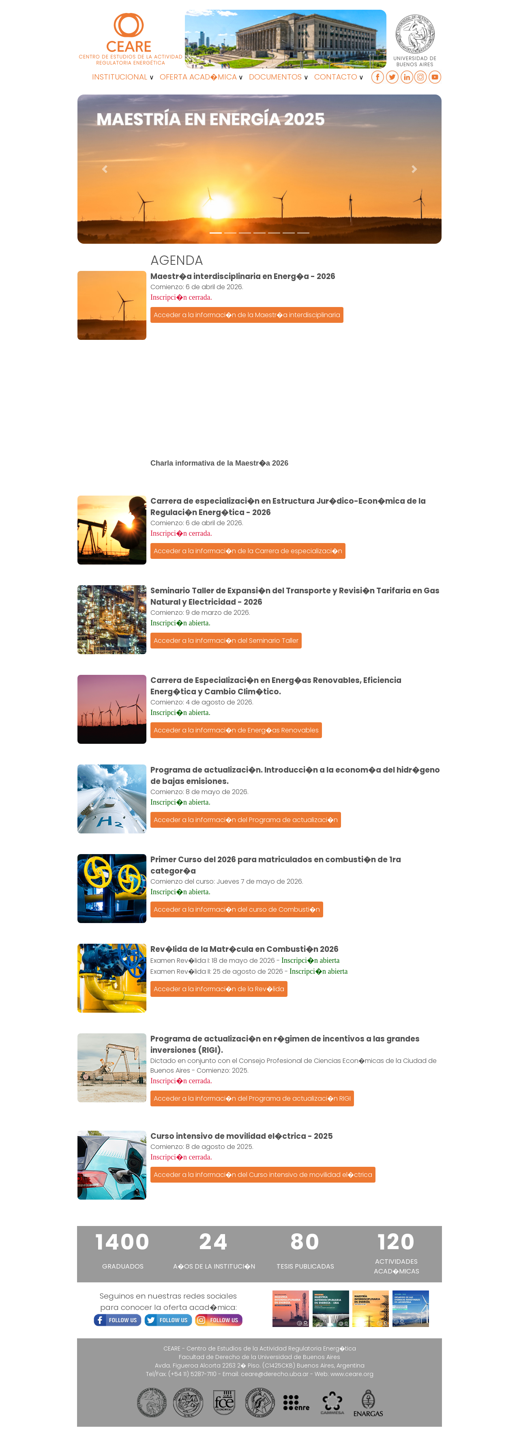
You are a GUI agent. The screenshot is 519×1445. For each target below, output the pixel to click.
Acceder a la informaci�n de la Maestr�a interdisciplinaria (247, 315)
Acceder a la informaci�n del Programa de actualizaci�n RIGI (252, 1098)
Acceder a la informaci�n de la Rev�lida (219, 989)
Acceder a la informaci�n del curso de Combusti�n (237, 909)
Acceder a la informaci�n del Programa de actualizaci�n (246, 819)
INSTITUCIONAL (119, 76)
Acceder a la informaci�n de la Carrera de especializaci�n (248, 551)
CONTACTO (335, 76)
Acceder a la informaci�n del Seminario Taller (226, 640)
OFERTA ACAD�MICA (198, 76)
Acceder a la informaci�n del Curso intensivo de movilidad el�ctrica (263, 1174)
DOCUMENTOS (275, 76)
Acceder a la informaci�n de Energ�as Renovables (236, 730)
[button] (104, 169)
